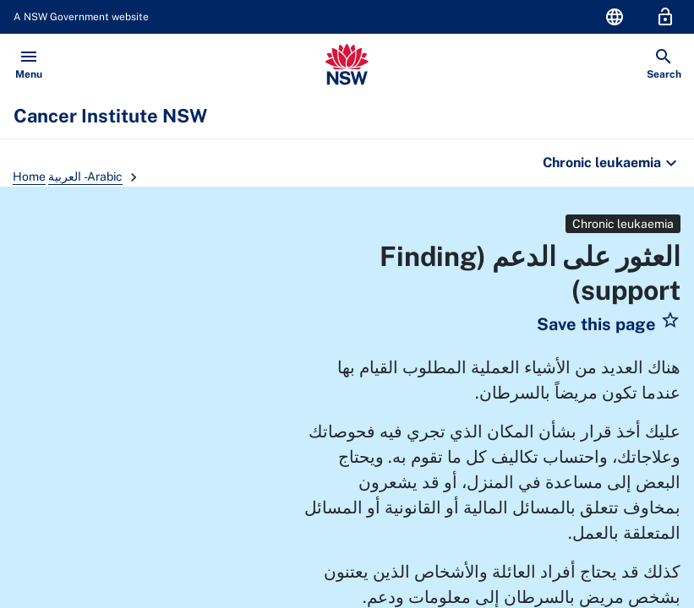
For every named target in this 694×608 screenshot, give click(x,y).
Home (29, 176)
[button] (608, 324)
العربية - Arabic (85, 176)
